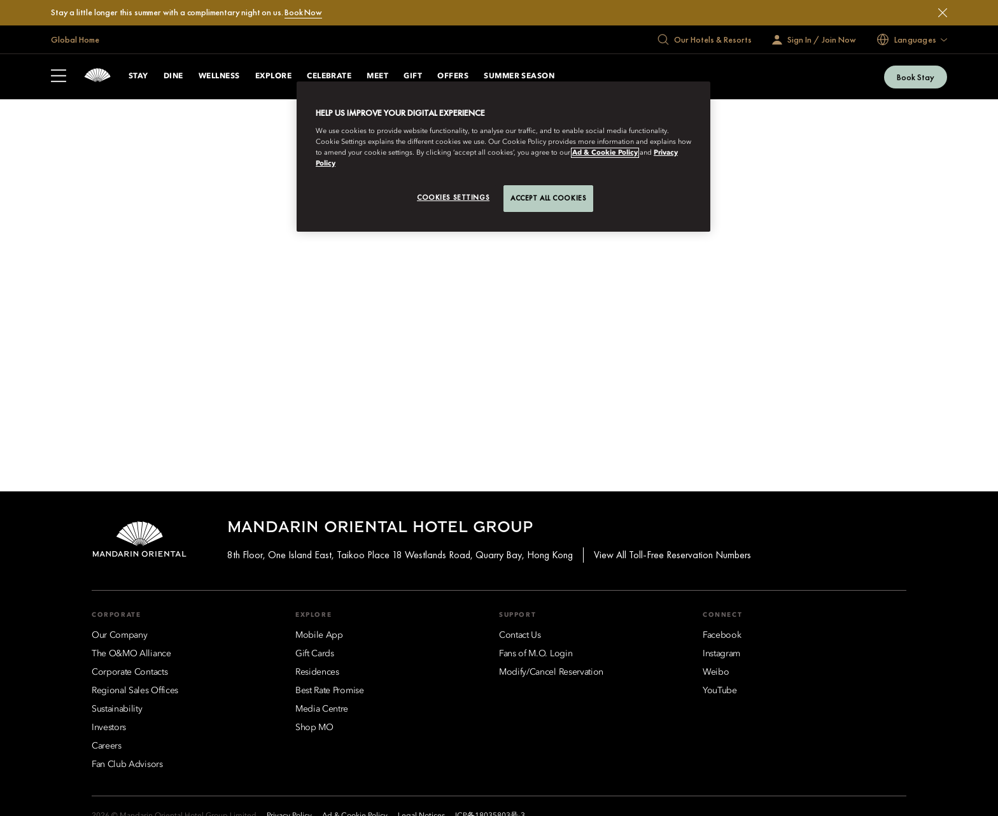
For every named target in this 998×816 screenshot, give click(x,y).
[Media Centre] (321, 709)
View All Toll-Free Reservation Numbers (672, 554)
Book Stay (915, 77)
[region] (503, 156)
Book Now (303, 12)
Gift (413, 76)
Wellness (219, 76)
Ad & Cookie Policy (605, 153)
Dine (173, 76)
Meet (377, 76)
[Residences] (317, 672)
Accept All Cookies (548, 197)
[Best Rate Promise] (329, 690)
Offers (452, 76)
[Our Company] (119, 635)
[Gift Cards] (314, 653)
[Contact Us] (520, 635)
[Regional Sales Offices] (135, 690)
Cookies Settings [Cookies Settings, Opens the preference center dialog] (453, 197)
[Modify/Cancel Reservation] (551, 672)
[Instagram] (721, 653)
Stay (138, 76)
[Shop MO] (314, 727)
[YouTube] (720, 690)
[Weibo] (716, 672)
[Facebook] (722, 635)
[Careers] (107, 746)
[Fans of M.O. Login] (535, 653)
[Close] (942, 12)
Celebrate (329, 76)
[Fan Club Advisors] (127, 764)
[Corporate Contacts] (129, 672)
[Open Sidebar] (58, 77)
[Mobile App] (319, 635)
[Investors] (109, 727)
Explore (273, 76)
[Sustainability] (117, 709)
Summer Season (519, 76)
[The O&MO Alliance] (131, 653)
